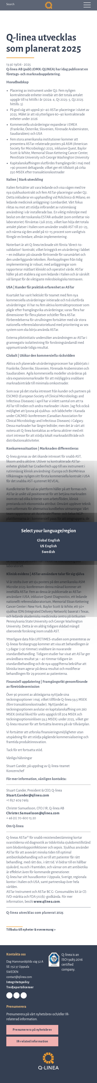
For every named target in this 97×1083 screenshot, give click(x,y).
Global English (48, 540)
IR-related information (32, 1041)
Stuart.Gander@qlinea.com (27, 795)
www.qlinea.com (47, 902)
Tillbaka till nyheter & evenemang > (31, 929)
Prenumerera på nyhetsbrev (32, 1029)
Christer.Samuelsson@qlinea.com (33, 813)
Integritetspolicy (18, 982)
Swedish (48, 552)
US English (48, 546)
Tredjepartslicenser (20, 987)
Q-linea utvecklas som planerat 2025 (35, 913)
